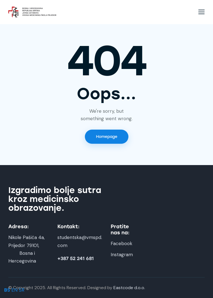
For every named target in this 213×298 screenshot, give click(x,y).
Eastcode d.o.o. (129, 288)
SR (21, 290)
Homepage (106, 136)
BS (7, 290)
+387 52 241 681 (75, 258)
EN (14, 290)
